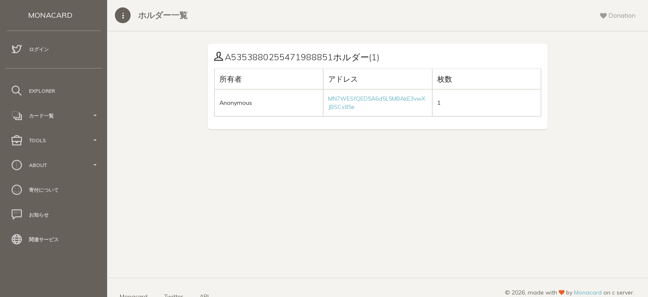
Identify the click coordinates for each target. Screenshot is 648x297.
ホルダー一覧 (163, 15)
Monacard (588, 292)
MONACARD (50, 15)
